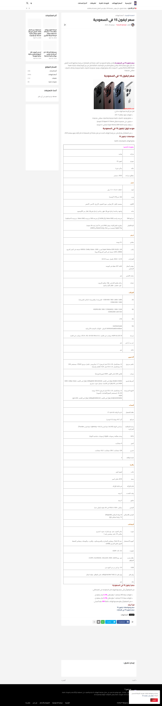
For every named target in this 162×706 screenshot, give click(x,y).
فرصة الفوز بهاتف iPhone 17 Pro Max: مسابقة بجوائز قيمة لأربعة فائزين (50, 32)
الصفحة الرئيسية (129, 15)
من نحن (35, 702)
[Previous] (29, 8)
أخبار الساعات (82, 3)
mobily (119, 702)
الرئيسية (128, 3)
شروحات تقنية (104, 3)
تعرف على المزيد (149, 695)
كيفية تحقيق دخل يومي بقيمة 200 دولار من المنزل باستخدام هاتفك (106, 8)
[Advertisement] (98, 45)
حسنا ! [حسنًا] (154, 700)
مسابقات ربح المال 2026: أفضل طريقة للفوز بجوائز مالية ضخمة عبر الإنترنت (34, 32)
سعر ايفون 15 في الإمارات (125, 609)
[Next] (27, 8)
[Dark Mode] (31, 3)
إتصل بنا (28, 702)
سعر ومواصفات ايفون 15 (125, 607)
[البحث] (27, 3)
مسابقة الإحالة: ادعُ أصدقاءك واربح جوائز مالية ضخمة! (50, 54)
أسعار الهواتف (117, 3)
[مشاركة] (65, 24)
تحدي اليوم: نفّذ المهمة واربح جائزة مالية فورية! (34, 54)
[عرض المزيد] (94, 622)
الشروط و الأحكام (45, 702)
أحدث (133, 680)
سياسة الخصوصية (57, 702)
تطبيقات (93, 3)
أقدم (64, 680)
